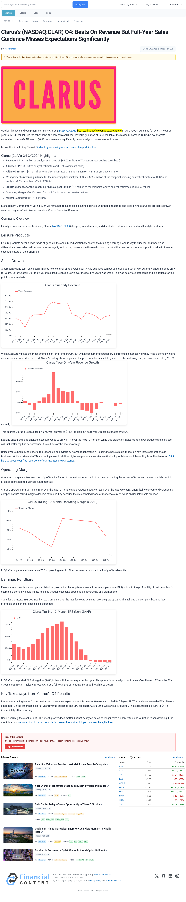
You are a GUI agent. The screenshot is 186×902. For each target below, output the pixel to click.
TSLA (121, 804)
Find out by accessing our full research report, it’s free (66, 147)
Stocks (23, 12)
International (63, 21)
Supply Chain (82, 816)
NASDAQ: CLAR (67, 130)
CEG (77, 845)
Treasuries (78, 21)
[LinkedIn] (170, 884)
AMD (121, 775)
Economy (73, 816)
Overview (23, 21)
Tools (48, 12)
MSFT (83, 845)
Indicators (174, 4)
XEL (71, 796)
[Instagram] (177, 884)
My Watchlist (152, 4)
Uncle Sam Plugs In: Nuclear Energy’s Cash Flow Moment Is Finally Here (73, 834)
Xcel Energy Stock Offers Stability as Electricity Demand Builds (72, 786)
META (121, 787)
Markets (8, 12)
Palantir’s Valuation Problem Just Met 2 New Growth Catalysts (72, 764)
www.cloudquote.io (102, 880)
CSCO (80, 865)
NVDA (59, 822)
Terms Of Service (113, 886)
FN (85, 865)
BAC (121, 779)
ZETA (85, 777)
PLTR (80, 777)
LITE (89, 865)
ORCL (121, 800)
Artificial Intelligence (62, 777)
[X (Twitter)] (157, 884)
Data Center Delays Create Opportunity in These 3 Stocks (69, 806)
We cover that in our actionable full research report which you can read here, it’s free (65, 722)
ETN (43, 822)
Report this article (15, 746)
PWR (64, 822)
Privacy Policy (95, 886)
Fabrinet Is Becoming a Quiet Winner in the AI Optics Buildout (71, 855)
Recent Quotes (127, 4)
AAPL (121, 770)
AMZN (121, 766)
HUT (48, 822)
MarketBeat (42, 777)
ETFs (36, 12)
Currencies (47, 21)
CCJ (72, 845)
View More (109, 757)
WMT (88, 845)
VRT (69, 822)
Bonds (57, 796)
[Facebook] (164, 884)
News (35, 21)
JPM (53, 822)
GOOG (122, 783)
